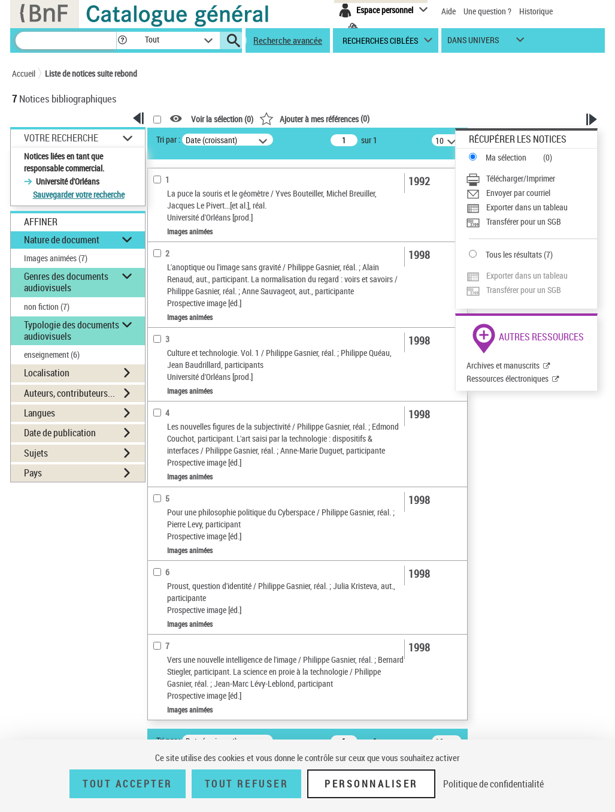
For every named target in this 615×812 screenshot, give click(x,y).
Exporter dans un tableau (527, 207)
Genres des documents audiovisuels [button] (66, 282)
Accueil (23, 73)
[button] (122, 40)
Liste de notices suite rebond (91, 73)
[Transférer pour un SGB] (531, 222)
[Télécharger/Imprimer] (531, 179)
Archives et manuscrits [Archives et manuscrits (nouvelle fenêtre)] (503, 365)
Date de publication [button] (60, 432)
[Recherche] (66, 40)
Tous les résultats (514, 254)
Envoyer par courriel (518, 192)
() (314, 118)
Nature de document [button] (61, 239)
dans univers (473, 43)
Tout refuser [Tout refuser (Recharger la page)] (246, 783)
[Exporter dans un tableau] (531, 207)
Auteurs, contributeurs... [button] (69, 393)
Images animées (55, 258)
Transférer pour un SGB (523, 221)
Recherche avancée (287, 40)
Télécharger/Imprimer (520, 178)
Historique (536, 11)
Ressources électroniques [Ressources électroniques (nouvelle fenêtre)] (507, 378)
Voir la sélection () (222, 119)
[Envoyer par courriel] (531, 193)
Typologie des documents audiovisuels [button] (71, 330)
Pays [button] (33, 472)
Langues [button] (39, 412)
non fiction (46, 306)
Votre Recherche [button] (61, 137)
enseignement (52, 354)
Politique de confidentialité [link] (493, 783)
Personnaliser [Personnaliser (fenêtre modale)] (371, 783)
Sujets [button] (36, 453)
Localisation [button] (46, 372)
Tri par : (168, 139)
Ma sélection (506, 157)
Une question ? (487, 11)
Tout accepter (127, 783)
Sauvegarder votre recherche (79, 194)
